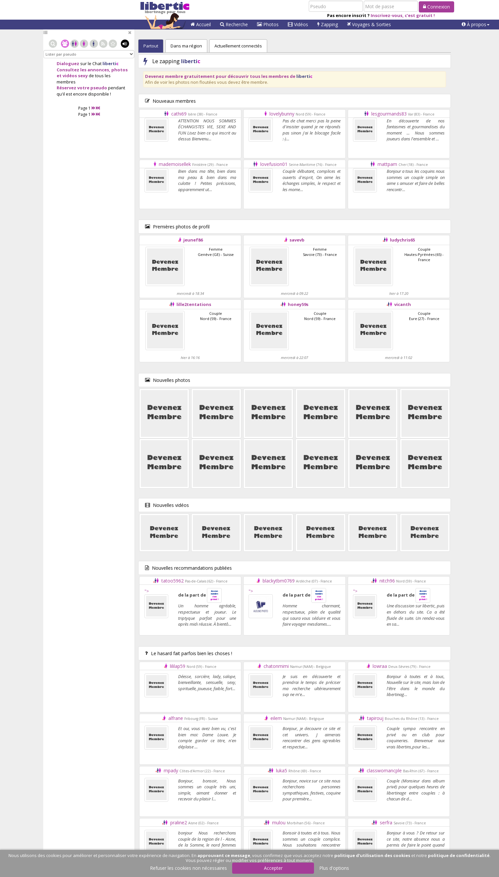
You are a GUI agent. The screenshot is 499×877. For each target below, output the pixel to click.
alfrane (175, 718)
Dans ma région (186, 46)
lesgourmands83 (389, 114)
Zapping (327, 24)
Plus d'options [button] (334, 868)
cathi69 (179, 114)
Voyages (369, 24)
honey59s (298, 304)
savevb (297, 240)
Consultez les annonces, (83, 70)
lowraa (380, 666)
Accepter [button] (273, 868)
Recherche (234, 24)
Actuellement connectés (238, 46)
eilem (276, 718)
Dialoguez (68, 63)
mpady (171, 770)
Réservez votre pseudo (82, 88)
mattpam (387, 164)
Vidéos (298, 24)
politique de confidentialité (459, 855)
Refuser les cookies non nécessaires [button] (188, 868)
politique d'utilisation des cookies (372, 855)
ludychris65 (402, 240)
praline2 (178, 822)
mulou (279, 822)
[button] (475, 24)
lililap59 (177, 666)
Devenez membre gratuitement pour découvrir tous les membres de (228, 76)
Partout (150, 46)
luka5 (281, 770)
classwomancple (384, 770)
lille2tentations (193, 304)
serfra (386, 822)
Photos (268, 24)
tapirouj (375, 718)
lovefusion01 (273, 164)
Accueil (201, 24)
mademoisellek (175, 164)
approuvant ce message (223, 855)
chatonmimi (276, 666)
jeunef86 (193, 240)
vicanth (402, 304)
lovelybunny (281, 114)
